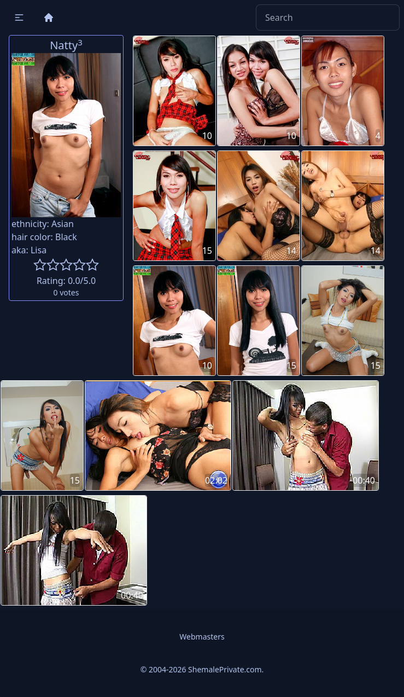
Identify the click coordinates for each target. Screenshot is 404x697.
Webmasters (201, 636)
